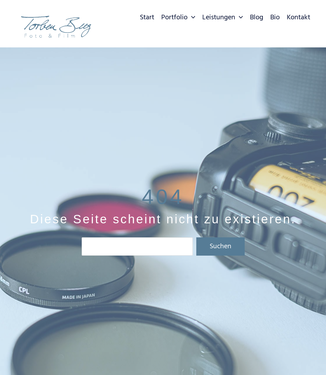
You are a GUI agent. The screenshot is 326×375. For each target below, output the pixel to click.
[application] (191, 17)
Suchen (220, 246)
